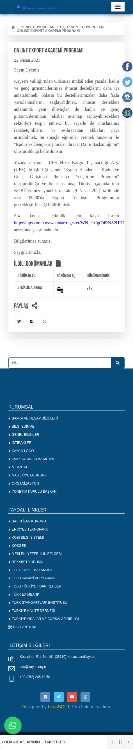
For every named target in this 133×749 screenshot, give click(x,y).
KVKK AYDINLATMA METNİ (31, 459)
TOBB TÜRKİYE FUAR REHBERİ (35, 586)
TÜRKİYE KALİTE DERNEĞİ (31, 611)
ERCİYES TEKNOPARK (28, 529)
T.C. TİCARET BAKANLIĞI (30, 570)
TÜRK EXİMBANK (23, 594)
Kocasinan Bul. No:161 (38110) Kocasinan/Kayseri (57, 657)
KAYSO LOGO (21, 451)
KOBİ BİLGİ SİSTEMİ (26, 538)
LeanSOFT (59, 706)
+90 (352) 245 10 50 (35, 677)
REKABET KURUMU (25, 562)
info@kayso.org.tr (33, 667)
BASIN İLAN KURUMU (27, 521)
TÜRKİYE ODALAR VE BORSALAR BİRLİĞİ (43, 619)
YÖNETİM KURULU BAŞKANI (33, 492)
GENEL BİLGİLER (23, 435)
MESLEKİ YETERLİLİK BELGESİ (35, 554)
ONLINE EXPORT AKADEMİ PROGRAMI (48, 31)
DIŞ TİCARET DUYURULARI (82, 27)
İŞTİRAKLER (19, 443)
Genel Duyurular (37, 27)
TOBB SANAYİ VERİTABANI (31, 578)
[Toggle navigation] (118, 6)
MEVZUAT (17, 467)
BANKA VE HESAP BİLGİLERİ (33, 418)
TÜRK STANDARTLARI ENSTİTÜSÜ (37, 603)
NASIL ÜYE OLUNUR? (27, 475)
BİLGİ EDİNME (21, 426)
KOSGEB (17, 546)
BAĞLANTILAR (22, 627)
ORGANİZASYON (23, 483)
